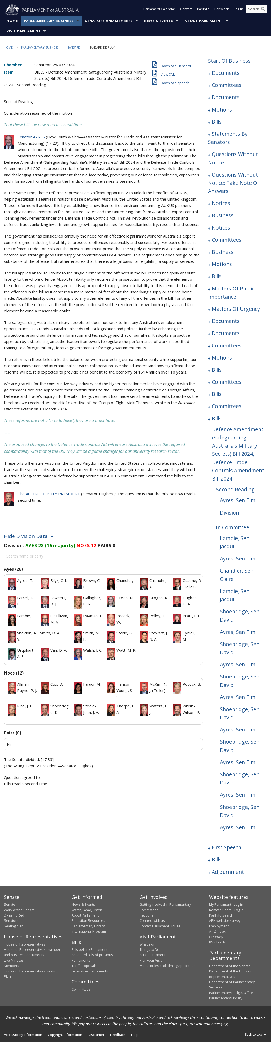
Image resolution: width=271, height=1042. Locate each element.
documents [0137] (226, 333)
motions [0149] (222, 357)
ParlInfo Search (221, 915)
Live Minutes (14, 960)
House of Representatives (25, 944)
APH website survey (224, 920)
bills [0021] (217, 121)
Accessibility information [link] (23, 1034)
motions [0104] (222, 264)
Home (12, 20)
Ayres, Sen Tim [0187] (237, 729)
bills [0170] (217, 418)
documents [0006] (226, 97)
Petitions (147, 915)
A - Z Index (217, 931)
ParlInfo (203, 10)
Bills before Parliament (89, 949)
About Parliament (204, 20)
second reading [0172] (235, 489)
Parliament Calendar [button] (159, 10)
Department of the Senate (229, 966)
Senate (9, 904)
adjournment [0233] (228, 871)
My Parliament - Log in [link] (226, 904)
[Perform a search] (263, 10)
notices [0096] (221, 227)
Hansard (73, 48)
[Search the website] (256, 10)
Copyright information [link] (65, 1034)
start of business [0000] (229, 61)
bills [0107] (217, 276)
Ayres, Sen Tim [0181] (237, 632)
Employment (219, 926)
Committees (81, 989)
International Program (89, 931)
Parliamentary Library (88, 926)
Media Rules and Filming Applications (169, 965)
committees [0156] (227, 382)
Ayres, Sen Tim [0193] (237, 827)
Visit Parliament (24, 31)
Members (11, 965)
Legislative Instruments (90, 971)
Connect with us (152, 920)
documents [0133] (226, 321)
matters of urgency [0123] (236, 309)
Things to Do (149, 949)
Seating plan (13, 926)
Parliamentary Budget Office (231, 992)
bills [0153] (217, 370)
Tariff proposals (84, 965)
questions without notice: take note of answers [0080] (233, 183)
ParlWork (221, 10)
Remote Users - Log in (226, 910)
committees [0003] (227, 85)
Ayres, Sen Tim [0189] (237, 762)
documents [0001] (226, 73)
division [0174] (229, 512)
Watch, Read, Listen (87, 910)
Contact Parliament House (160, 926)
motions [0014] (222, 109)
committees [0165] (227, 406)
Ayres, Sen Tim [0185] (237, 697)
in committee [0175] (232, 527)
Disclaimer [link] (96, 1034)
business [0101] (223, 252)
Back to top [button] (256, 1034)
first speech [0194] (226, 847)
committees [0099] (227, 240)
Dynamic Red (14, 915)
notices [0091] (221, 203)
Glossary (216, 936)
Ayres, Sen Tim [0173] (237, 500)
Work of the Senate (19, 910)
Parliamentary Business (49, 20)
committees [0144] (227, 345)
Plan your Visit (151, 960)
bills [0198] (217, 859)
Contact (186, 10)
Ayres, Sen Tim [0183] (237, 664)
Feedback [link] (117, 1034)
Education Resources (88, 920)
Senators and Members (109, 20)
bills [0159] (217, 394)
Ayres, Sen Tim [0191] (237, 794)
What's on (147, 944)
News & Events (158, 20)
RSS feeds (217, 942)
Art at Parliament (152, 955)
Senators (11, 920)
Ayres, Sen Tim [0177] (237, 558)
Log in (238, 10)
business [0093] (223, 215)
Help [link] (135, 1034)
